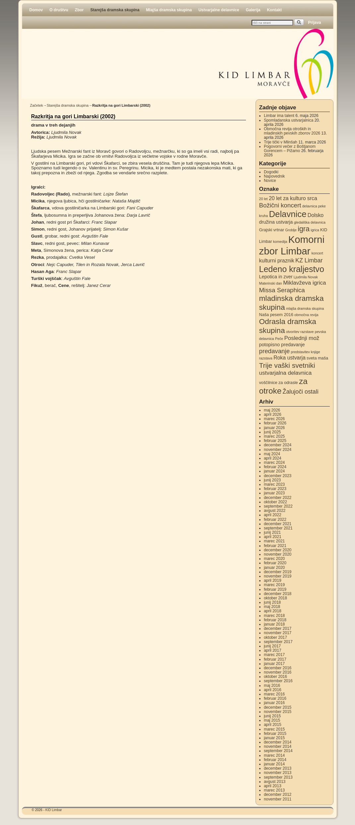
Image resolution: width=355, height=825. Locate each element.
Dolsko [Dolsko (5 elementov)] (316, 215)
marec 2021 (274, 541)
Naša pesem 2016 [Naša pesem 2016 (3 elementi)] (276, 314)
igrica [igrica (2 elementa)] (315, 230)
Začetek (36, 105)
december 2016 (277, 668)
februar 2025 (275, 440)
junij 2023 (272, 480)
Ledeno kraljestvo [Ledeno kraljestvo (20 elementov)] (291, 269)
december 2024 (277, 445)
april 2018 (272, 611)
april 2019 (272, 580)
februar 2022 (275, 519)
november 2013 (277, 772)
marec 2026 (274, 418)
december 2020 (277, 550)
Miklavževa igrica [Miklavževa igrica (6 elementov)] (304, 283)
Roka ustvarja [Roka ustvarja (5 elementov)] (289, 357)
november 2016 (277, 672)
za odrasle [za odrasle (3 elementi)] (288, 382)
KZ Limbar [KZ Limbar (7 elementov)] (309, 260)
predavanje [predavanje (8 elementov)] (274, 351)
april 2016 (272, 690)
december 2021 (277, 524)
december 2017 (277, 628)
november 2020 (277, 554)
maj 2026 (272, 410)
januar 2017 (274, 663)
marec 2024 (274, 462)
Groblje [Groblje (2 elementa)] (290, 230)
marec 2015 (274, 729)
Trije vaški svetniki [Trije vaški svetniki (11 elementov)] (287, 365)
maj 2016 (272, 685)
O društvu (58, 10)
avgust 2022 (274, 510)
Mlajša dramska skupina (169, 10)
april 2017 (272, 650)
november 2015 (277, 711)
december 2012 (277, 794)
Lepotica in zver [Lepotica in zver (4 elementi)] (276, 276)
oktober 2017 (275, 637)
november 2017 (277, 633)
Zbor (79, 10)
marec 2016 (274, 694)
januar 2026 (274, 427)
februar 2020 (275, 563)
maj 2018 (272, 606)
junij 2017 (272, 646)
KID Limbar (53, 810)
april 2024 (272, 458)
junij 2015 (272, 716)
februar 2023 (275, 488)
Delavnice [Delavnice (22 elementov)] (288, 214)
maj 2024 (272, 454)
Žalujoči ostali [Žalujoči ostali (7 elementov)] (301, 391)
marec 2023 (274, 484)
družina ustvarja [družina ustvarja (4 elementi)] (276, 222)
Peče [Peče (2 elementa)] (279, 339)
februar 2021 (275, 545)
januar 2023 (274, 493)
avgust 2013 (274, 781)
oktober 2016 (275, 676)
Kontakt (274, 10)
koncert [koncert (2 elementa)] (317, 253)
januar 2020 (274, 567)
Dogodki (271, 172)
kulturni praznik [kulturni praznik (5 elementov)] (276, 260)
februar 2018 (275, 620)
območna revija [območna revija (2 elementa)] (306, 315)
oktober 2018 (275, 598)
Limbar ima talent (279, 115)
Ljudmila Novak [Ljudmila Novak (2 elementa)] (306, 277)
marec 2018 (274, 615)
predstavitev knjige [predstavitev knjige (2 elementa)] (305, 352)
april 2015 (272, 724)
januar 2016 (274, 702)
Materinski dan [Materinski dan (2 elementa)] (270, 283)
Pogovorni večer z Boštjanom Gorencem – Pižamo (290, 148)
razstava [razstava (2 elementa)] (265, 358)
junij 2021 (272, 532)
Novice (270, 180)
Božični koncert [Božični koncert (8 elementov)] (280, 205)
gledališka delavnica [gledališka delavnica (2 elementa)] (309, 222)
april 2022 (272, 515)
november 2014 (277, 746)
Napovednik (274, 176)
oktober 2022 (275, 502)
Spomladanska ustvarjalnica (288, 120)
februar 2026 (275, 423)
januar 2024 (274, 471)
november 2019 (277, 576)
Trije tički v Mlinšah (280, 142)
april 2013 (272, 786)
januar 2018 (274, 624)
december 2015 (277, 707)
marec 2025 (274, 436)
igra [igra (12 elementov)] (304, 229)
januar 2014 (274, 764)
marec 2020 (274, 558)
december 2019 (277, 572)
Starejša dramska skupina (115, 10)
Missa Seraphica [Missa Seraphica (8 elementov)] (282, 290)
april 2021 (272, 536)
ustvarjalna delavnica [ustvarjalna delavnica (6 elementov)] (285, 373)
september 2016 (278, 681)
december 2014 (277, 742)
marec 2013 (274, 790)
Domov (36, 10)
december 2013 (277, 768)
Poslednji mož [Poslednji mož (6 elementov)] (302, 338)
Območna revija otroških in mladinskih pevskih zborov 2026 (292, 131)
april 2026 (272, 414)
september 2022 (278, 506)
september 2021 (278, 528)
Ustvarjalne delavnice (219, 10)
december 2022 (277, 497)
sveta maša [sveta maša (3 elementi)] (317, 358)
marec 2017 (274, 654)
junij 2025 (272, 432)
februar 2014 (275, 759)
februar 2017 (275, 659)
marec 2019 (274, 584)
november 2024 (277, 449)
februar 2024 (275, 467)
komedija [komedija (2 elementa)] (280, 242)
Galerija (253, 10)
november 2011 (277, 799)
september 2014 (278, 750)
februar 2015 (275, 733)
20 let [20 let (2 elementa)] (263, 199)
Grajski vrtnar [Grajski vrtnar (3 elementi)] (271, 229)
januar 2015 (274, 738)
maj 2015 (272, 720)
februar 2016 (275, 698)
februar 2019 (275, 589)
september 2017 (278, 641)
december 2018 (277, 593)
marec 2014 (274, 755)
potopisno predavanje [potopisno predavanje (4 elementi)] (282, 344)
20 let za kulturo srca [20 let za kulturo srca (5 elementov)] (293, 198)
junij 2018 (272, 602)
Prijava (314, 22)
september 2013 (278, 777)
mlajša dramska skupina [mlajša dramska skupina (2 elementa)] (305, 308)
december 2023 (277, 475)
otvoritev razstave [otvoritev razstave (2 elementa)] (300, 332)
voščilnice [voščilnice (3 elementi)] (268, 382)
